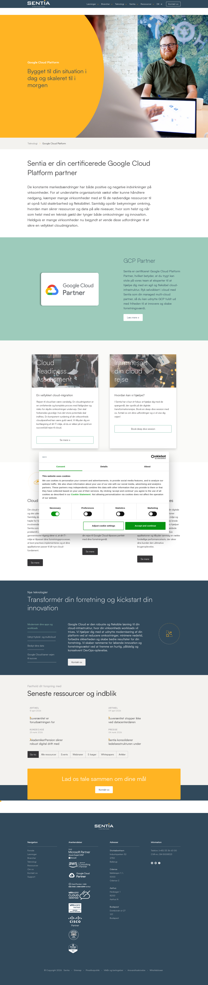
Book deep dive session (143, 428)
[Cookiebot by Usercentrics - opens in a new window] (153, 457)
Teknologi (119, 7)
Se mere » (65, 440)
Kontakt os (173, 7)
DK (158, 7)
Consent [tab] (60, 466)
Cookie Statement (81, 494)
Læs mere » (133, 317)
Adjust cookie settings (103, 526)
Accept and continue (145, 526)
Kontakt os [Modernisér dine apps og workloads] (76, 662)
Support (31, 913)
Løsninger (91, 7)
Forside (30, 886)
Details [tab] (104, 466)
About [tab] (147, 466)
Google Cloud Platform (54, 143)
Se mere (35, 562)
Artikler (122, 803)
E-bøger (92, 803)
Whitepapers (107, 803)
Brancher (105, 7)
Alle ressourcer (48, 803)
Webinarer (78, 803)
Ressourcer (146, 7)
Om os (30, 905)
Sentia (132, 7)
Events (64, 803)
